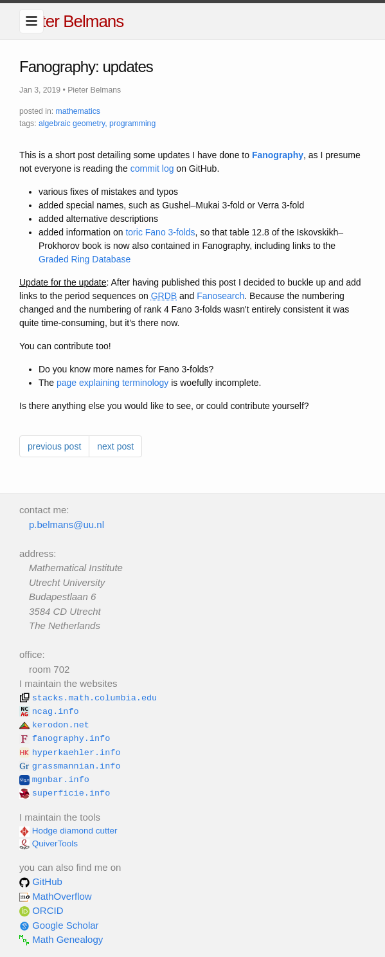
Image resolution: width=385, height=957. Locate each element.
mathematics (78, 111)
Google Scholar (59, 925)
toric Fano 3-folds (160, 232)
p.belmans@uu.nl (66, 524)
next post (115, 446)
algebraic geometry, (73, 123)
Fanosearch (220, 296)
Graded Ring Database (84, 259)
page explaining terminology (112, 383)
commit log (152, 168)
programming (132, 123)
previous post (54, 446)
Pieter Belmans (71, 21)
